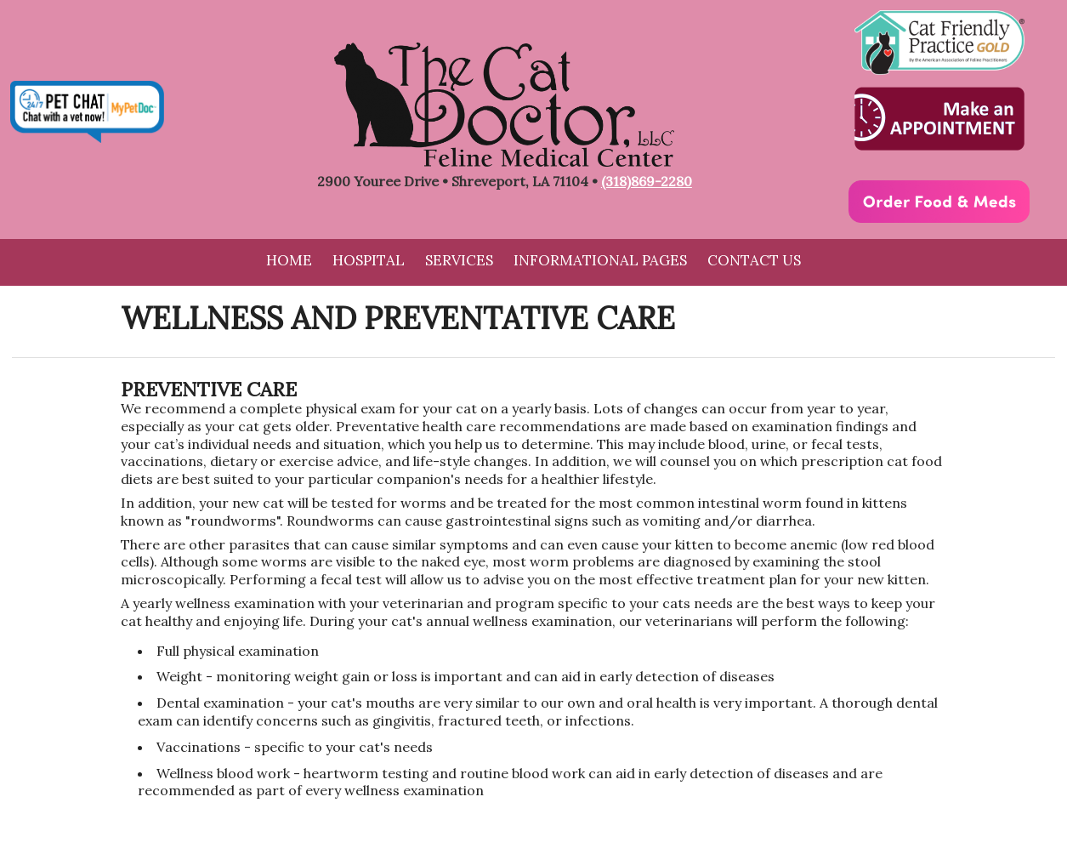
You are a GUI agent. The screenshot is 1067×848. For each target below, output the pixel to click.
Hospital (368, 260)
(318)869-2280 (646, 181)
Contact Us (754, 260)
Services (459, 260)
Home (289, 260)
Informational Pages (600, 260)
